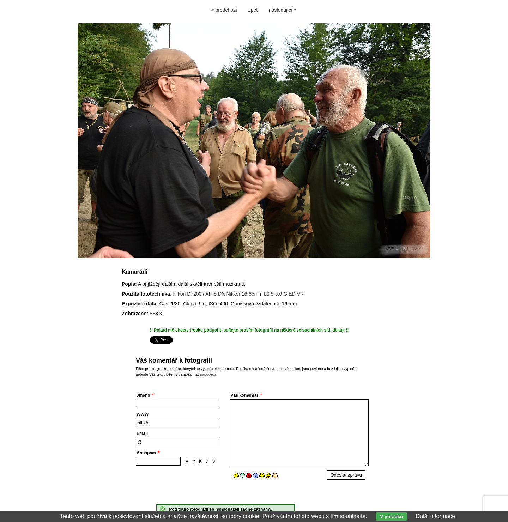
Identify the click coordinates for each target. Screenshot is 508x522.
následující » (283, 10)
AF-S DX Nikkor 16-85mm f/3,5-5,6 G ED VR (254, 294)
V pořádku (391, 516)
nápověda (208, 374)
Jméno (143, 395)
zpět (253, 10)
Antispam (146, 452)
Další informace (435, 516)
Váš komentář (245, 395)
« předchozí (224, 10)
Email (142, 433)
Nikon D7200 (187, 294)
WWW (143, 414)
